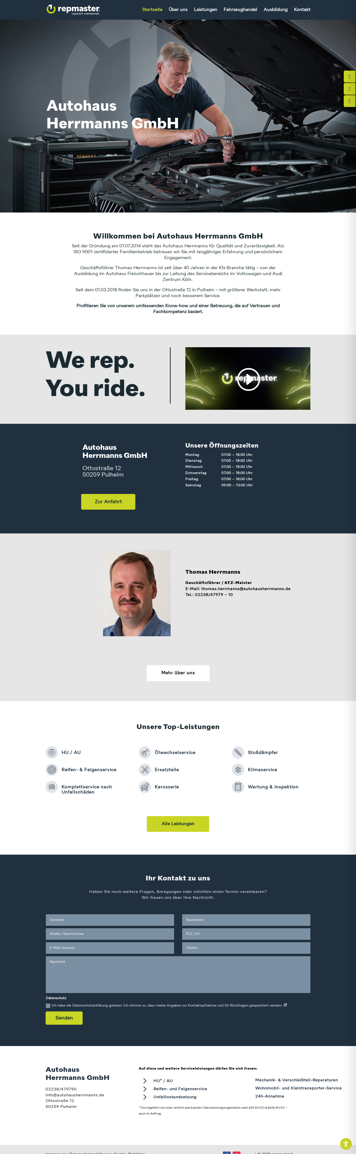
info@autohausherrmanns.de (75, 1095)
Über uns (178, 10)
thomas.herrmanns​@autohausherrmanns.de (246, 589)
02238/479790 (61, 1089)
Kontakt (302, 10)
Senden (64, 1018)
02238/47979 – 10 (214, 595)
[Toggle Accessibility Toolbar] (346, 1144)
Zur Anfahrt (108, 501)
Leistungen (205, 10)
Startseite (152, 10)
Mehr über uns (178, 673)
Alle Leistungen (178, 824)
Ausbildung (276, 10)
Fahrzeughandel (240, 10)
